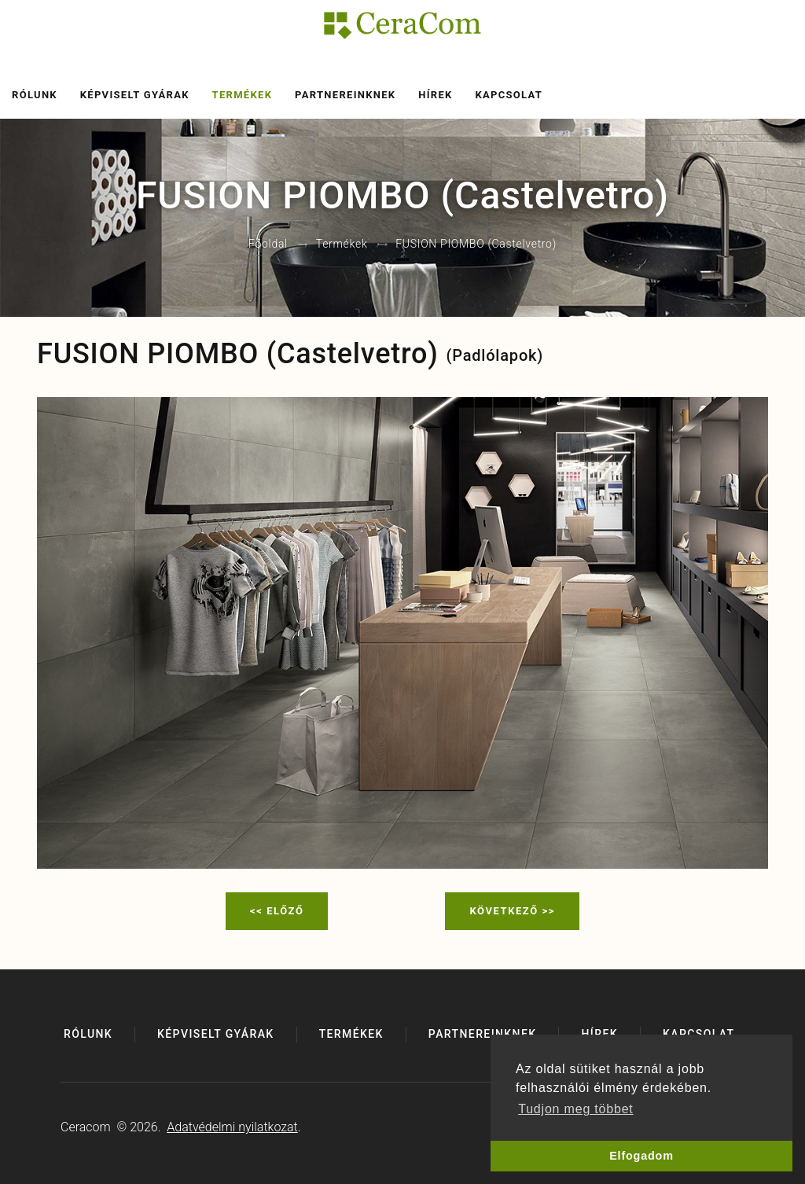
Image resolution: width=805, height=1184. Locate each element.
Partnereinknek (345, 95)
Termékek (242, 95)
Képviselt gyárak (134, 95)
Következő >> (512, 911)
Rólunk (34, 95)
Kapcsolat (508, 95)
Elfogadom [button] (641, 1155)
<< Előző (276, 911)
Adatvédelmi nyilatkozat (232, 1127)
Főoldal (268, 244)
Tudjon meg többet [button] (575, 1109)
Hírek (435, 95)
